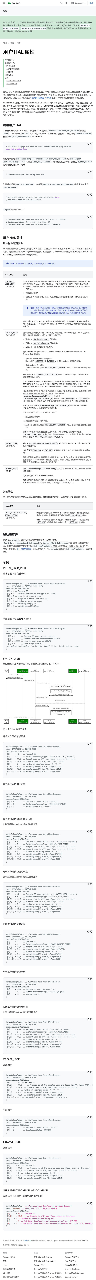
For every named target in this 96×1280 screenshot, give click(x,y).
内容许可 (27, 1241)
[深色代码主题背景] (88, 143)
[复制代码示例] (91, 143)
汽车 (18, 43)
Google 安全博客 (40, 1269)
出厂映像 (6, 1273)
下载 (4, 1265)
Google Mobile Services (74, 1273)
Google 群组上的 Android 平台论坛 (48, 1273)
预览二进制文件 (9, 1269)
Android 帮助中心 (72, 1257)
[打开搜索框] (61, 2)
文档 (5, 11)
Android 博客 (39, 1265)
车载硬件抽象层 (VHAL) (40, 98)
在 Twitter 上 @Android (43, 1257)
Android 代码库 (9, 1257)
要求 (4, 1261)
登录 (91, 3)
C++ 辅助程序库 (24, 549)
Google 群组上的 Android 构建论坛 (48, 1277)
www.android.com (72, 1269)
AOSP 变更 (27, 31)
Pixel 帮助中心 (70, 1261)
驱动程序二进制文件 (11, 1277)
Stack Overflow (71, 1277)
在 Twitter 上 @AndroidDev (44, 1261)
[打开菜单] (4, 3)
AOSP (5, 43)
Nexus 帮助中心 (71, 1265)
